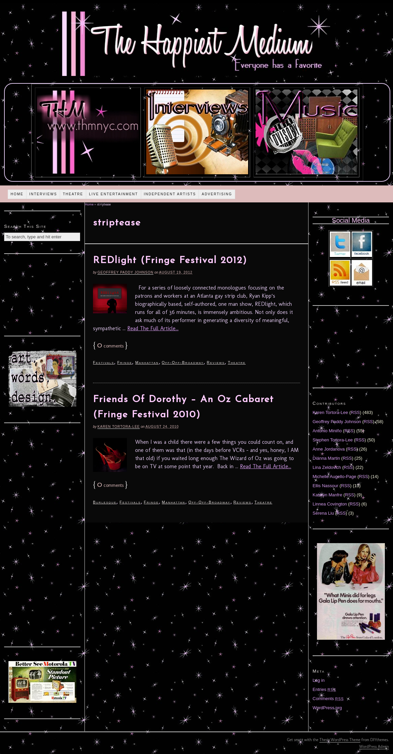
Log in (318, 680)
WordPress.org (327, 707)
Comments (328, 698)
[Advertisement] (42, 294)
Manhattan (146, 362)
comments (110, 346)
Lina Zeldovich (327, 467)
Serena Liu (323, 513)
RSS (355, 412)
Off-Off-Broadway (183, 362)
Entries (324, 689)
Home (17, 194)
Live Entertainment (113, 194)
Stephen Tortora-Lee (333, 439)
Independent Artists (170, 194)
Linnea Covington (330, 504)
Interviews (43, 194)
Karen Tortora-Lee (118, 427)
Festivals (103, 362)
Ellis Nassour (325, 485)
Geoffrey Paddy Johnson (125, 272)
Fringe (124, 362)
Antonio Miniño (327, 430)
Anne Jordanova (329, 449)
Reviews (216, 362)
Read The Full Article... (153, 328)
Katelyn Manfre (327, 494)
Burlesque (104, 502)
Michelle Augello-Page (334, 476)
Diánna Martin (326, 458)
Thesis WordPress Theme (339, 739)
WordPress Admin (374, 746)
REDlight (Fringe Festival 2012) (170, 260)
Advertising (217, 194)
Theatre (73, 194)
